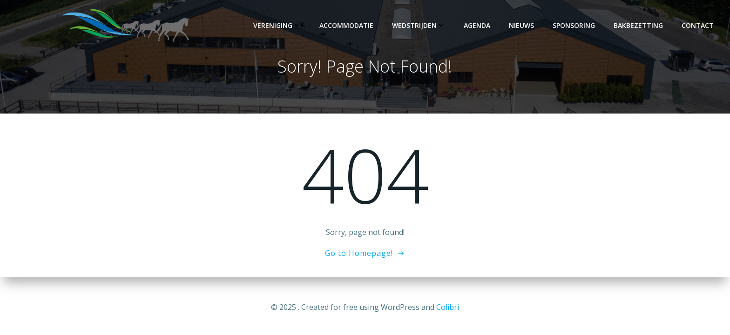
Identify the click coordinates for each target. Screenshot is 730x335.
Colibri (447, 307)
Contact (698, 25)
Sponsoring (574, 25)
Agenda (477, 25)
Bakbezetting (638, 25)
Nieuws (521, 25)
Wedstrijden (418, 25)
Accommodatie (346, 25)
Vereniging (277, 25)
